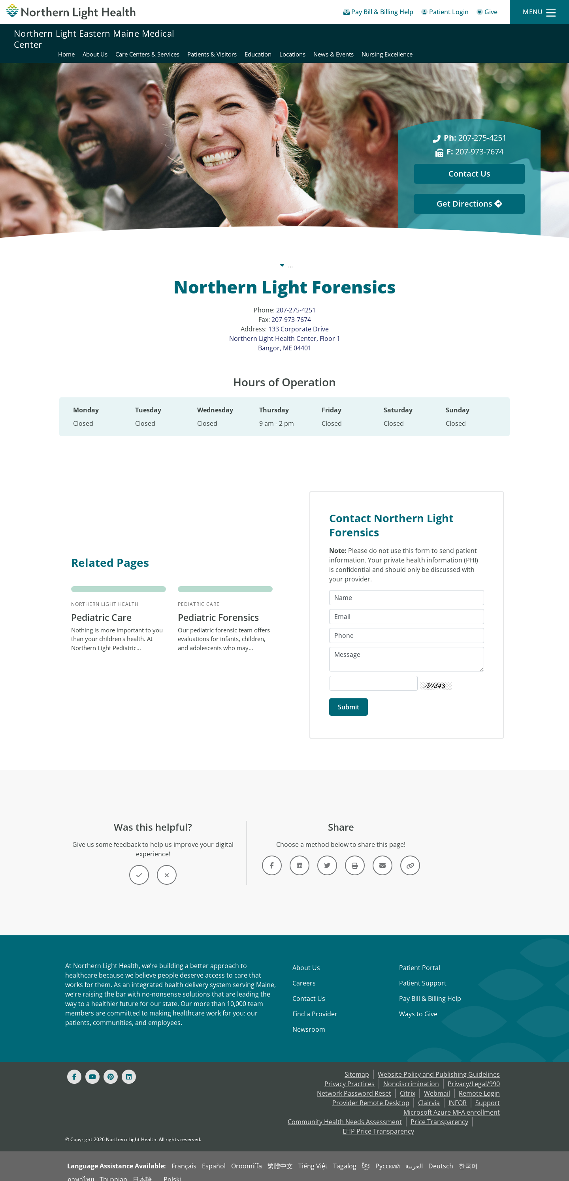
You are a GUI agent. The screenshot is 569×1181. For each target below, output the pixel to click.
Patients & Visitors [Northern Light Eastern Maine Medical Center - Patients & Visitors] (354, 39)
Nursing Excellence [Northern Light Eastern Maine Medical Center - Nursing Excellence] (529, 39)
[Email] (406, 607)
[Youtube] (92, 1068)
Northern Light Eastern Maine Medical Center (94, 38)
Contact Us (308, 989)
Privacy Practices (349, 1075)
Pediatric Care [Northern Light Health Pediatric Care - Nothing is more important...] (103, 608)
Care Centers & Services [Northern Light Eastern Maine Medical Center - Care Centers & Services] (290, 39)
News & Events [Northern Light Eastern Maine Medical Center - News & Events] (476, 39)
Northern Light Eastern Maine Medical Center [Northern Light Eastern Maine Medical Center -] (290, 255)
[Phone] (406, 626)
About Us (306, 959)
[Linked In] (129, 1068)
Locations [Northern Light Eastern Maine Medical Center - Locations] (435, 39)
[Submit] (348, 698)
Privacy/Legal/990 (474, 1075)
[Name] (406, 588)
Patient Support (423, 974)
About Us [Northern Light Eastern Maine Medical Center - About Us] (237, 39)
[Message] (406, 650)
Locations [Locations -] (381, 255)
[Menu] (539, 12)
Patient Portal (419, 959)
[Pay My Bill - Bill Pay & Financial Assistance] (378, 13)
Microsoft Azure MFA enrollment (451, 1103)
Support (487, 1094)
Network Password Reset (354, 1084)
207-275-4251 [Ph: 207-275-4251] (475, 128)
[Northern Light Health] (71, 12)
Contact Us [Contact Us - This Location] (469, 164)
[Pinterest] (111, 1068)
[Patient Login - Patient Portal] (445, 13)
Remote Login (479, 1084)
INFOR (457, 1094)
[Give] (487, 13)
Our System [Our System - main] (195, 255)
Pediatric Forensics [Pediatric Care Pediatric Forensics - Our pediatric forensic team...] (221, 608)
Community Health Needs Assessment (345, 1113)
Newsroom (308, 1020)
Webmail (437, 1084)
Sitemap (357, 1065)
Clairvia (429, 1094)
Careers (304, 974)
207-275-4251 (296, 300)
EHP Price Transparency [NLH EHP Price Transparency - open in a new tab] (378, 1122)
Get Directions (469, 194)
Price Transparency (439, 1113)
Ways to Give (418, 1005)
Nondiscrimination (411, 1075)
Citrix (407, 1084)
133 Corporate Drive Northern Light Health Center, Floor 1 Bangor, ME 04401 (284, 329)
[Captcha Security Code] (374, 674)
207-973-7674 (291, 310)
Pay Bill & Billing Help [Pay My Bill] (430, 989)
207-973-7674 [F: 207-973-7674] (475, 142)
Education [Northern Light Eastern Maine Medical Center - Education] (400, 39)
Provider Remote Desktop (370, 1094)
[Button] (139, 866)
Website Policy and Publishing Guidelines (439, 1065)
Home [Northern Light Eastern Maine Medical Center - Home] (208, 39)
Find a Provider (314, 1005)
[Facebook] (74, 1068)
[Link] (272, 857)
